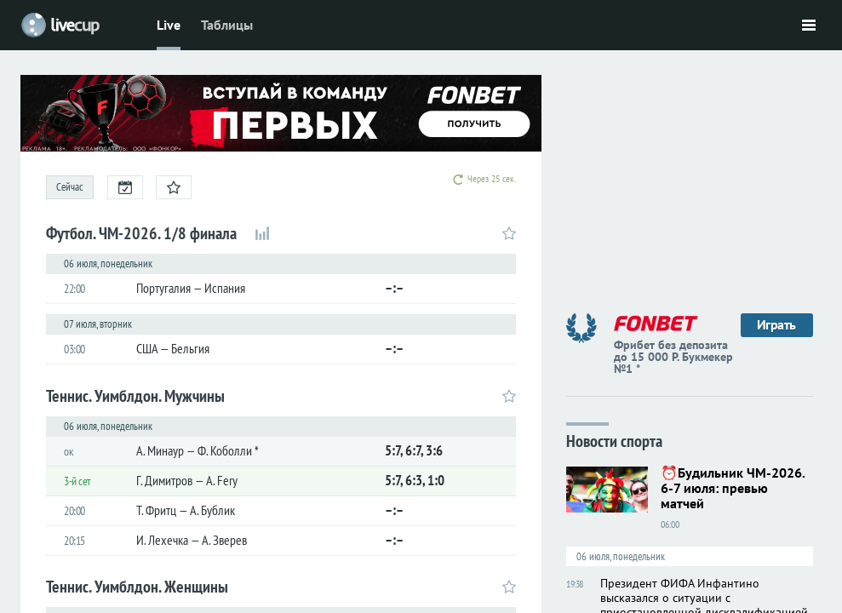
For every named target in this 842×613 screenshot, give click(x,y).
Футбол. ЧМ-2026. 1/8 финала (141, 233)
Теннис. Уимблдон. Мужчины (135, 396)
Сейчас (69, 187)
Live (168, 24)
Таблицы (227, 24)
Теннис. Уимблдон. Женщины (137, 586)
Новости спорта (614, 440)
